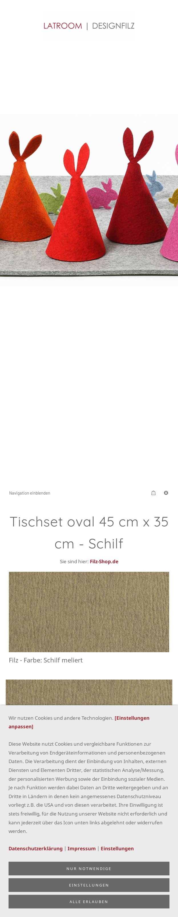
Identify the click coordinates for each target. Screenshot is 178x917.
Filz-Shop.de (104, 561)
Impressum (82, 848)
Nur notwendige (89, 868)
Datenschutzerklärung (36, 848)
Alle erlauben (89, 901)
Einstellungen (117, 848)
